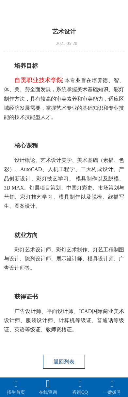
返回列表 (64, 361)
